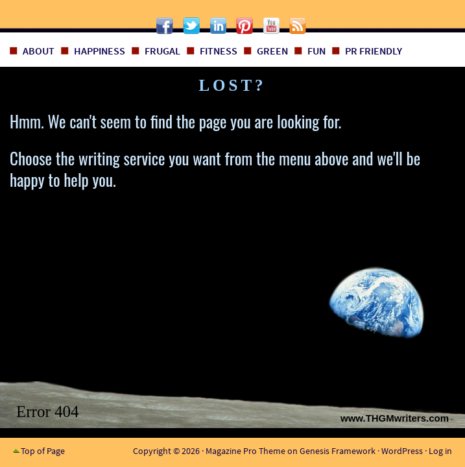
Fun (316, 50)
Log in (440, 451)
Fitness (218, 50)
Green (272, 50)
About (38, 50)
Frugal (162, 50)
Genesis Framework (338, 451)
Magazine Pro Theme (245, 451)
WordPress (402, 451)
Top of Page (43, 451)
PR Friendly (373, 50)
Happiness (99, 50)
